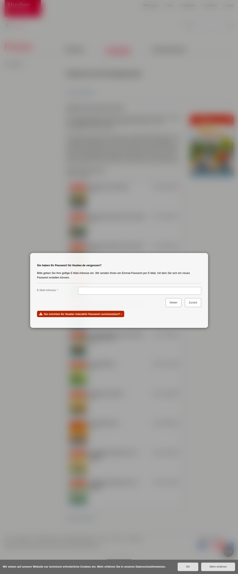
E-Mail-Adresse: (46, 290)
